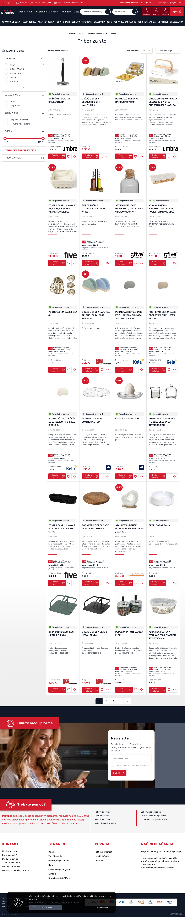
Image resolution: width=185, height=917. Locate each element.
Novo (29, 11)
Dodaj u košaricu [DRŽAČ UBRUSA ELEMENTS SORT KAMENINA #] (91, 156)
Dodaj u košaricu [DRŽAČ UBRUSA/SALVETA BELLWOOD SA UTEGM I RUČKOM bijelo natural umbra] (158, 156)
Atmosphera (27, 73)
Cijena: (8, 131)
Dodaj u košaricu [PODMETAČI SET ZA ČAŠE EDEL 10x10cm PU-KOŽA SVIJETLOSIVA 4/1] (125, 369)
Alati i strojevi (46, 22)
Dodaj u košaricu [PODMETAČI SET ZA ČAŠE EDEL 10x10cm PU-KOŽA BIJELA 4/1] (58, 476)
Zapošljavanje (55, 856)
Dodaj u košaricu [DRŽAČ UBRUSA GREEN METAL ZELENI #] (58, 689)
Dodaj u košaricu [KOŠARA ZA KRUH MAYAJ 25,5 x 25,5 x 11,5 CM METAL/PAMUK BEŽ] (58, 263)
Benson (27, 77)
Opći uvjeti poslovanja (59, 860)
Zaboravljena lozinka (151, 812)
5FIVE (27, 65)
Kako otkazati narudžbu (106, 823)
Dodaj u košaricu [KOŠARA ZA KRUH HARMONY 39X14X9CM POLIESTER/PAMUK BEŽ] (158, 263)
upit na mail (31, 819)
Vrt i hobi (163, 22)
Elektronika (29, 22)
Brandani (27, 81)
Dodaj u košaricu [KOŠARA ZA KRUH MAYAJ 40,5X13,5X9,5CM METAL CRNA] (58, 583)
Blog (76, 11)
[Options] (102, 907)
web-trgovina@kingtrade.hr (15, 870)
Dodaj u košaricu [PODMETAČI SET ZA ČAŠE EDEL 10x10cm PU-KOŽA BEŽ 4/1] (158, 369)
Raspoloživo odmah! (27, 120)
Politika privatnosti (104, 852)
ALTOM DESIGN (27, 69)
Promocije (66, 11)
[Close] (45, 907)
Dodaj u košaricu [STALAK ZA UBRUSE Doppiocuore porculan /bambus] (125, 583)
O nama (52, 852)
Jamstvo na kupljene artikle (154, 819)
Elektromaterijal (82, 22)
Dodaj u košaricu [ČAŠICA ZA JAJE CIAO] (125, 476)
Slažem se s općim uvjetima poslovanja (132, 765)
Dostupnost (11, 113)
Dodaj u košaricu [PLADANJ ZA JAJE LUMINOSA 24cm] (91, 476)
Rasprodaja (41, 11)
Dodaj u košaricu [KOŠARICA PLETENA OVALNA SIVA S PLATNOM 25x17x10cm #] (158, 689)
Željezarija (176, 22)
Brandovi (54, 11)
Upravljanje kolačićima (59, 878)
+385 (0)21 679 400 (11, 862)
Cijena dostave (102, 815)
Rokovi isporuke (102, 812)
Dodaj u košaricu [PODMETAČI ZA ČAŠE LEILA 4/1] (58, 369)
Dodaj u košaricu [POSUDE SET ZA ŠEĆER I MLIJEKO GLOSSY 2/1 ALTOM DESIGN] (158, 476)
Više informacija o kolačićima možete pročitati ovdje (54, 902)
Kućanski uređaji (11, 22)
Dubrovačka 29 (9, 855)
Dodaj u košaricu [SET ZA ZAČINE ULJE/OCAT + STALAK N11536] (91, 263)
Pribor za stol (13, 158)
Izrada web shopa (9, 914)
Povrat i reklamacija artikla (154, 815)
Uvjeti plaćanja (102, 856)
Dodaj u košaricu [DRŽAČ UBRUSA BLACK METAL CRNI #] (91, 689)
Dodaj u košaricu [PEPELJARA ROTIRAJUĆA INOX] (125, 689)
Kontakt (52, 874)
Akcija (21, 11)
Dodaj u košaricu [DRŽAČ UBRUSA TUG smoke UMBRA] (58, 156)
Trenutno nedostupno (27, 124)
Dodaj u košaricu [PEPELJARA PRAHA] (158, 583)
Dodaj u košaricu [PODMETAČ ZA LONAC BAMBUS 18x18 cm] (125, 156)
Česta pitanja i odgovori (59, 869)
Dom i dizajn (63, 22)
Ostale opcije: (12, 95)
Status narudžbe (103, 819)
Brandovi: (10, 58)
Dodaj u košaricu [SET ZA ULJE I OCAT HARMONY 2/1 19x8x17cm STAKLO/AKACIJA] (125, 263)
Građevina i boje (103, 22)
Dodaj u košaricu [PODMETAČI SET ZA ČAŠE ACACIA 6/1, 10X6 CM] (91, 583)
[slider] (5, 138)
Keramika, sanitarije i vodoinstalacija (135, 22)
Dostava (99, 860)
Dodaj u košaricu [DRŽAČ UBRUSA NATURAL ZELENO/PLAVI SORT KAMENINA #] (91, 369)
